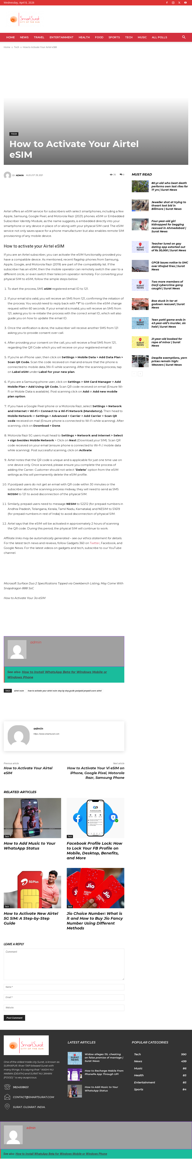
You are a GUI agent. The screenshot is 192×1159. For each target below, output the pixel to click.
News (24, 37)
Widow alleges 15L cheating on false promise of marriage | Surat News (104, 1057)
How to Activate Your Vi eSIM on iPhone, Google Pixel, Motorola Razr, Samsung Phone (95, 773)
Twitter (95, 543)
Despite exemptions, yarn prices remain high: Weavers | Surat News (169, 361)
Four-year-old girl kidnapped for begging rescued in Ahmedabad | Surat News (169, 226)
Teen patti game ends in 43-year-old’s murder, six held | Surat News (169, 323)
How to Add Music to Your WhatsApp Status (30, 845)
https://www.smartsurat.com (46, 734)
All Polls (159, 37)
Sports (114, 37)
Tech (129, 37)
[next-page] (140, 373)
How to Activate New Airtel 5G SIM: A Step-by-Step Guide (31, 918)
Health (84, 37)
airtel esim (19, 690)
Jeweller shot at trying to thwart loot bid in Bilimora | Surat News (169, 205)
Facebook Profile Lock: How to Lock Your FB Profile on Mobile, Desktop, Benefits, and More (94, 850)
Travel (39, 37)
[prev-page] (134, 373)
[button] (183, 37)
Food (99, 37)
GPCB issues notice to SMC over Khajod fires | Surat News (170, 266)
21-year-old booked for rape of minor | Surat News (167, 342)
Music (142, 37)
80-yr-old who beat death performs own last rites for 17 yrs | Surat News (170, 186)
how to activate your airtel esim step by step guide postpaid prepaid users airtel (65, 690)
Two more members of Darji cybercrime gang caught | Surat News (167, 285)
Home (10, 37)
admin (20, 175)
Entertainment (62, 37)
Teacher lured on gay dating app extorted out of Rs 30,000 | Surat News (169, 247)
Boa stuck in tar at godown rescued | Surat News (168, 304)
